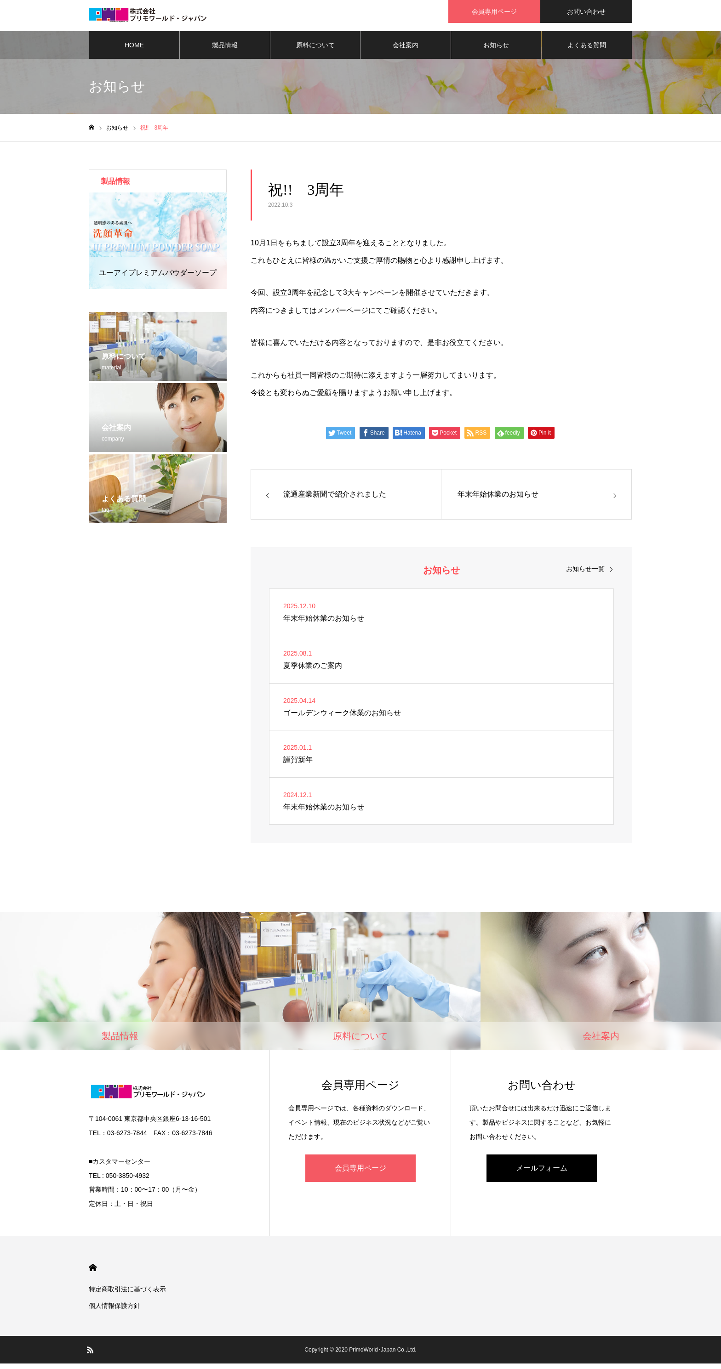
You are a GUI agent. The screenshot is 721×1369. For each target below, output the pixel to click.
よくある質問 (586, 50)
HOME (134, 50)
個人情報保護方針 (114, 1311)
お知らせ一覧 (585, 574)
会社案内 (405, 50)
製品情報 (225, 50)
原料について (315, 50)
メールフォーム (541, 1173)
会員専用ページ (360, 1173)
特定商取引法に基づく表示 (127, 1294)
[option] (158, 246)
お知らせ (496, 50)
